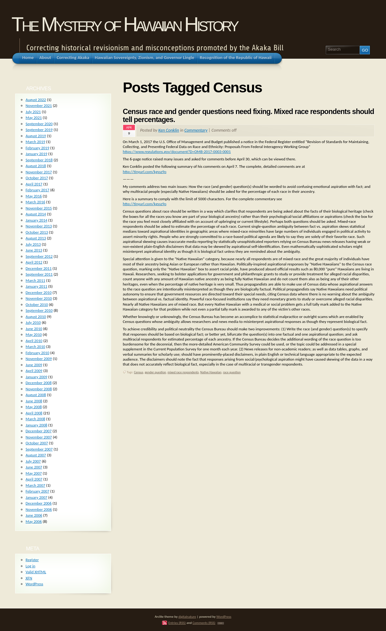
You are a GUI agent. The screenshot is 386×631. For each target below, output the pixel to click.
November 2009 (39, 358)
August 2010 (36, 316)
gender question (155, 372)
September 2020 (39, 123)
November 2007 (39, 437)
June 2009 (34, 364)
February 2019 (37, 148)
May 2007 (34, 473)
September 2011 (39, 274)
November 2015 (39, 208)
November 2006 (39, 509)
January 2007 (36, 497)
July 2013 (33, 244)
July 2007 (33, 461)
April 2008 (34, 413)
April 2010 (34, 340)
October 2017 (37, 178)
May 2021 (34, 117)
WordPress (34, 584)
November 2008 (39, 389)
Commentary (196, 130)
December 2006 (39, 503)
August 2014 (36, 214)
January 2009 (36, 377)
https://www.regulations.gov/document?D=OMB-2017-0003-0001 (177, 151)
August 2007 (36, 455)
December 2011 (39, 268)
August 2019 (36, 135)
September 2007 (39, 449)
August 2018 (36, 165)
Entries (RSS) (177, 622)
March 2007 (35, 485)
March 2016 (35, 202)
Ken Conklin (168, 130)
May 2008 (34, 406)
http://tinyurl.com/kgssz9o (144, 171)
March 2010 (35, 346)
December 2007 (39, 431)
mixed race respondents (183, 372)
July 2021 (33, 111)
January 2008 (36, 425)
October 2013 (37, 232)
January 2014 (36, 220)
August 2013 (36, 238)
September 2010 (39, 310)
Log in (30, 566)
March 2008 (35, 419)
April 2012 (34, 262)
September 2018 (39, 160)
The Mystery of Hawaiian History (124, 24)
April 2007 (34, 479)
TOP (220, 623)
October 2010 (37, 304)
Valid (36, 572)
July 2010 (33, 322)
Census (138, 372)
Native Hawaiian (210, 372)
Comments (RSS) (203, 622)
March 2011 (35, 280)
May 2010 (34, 334)
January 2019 (36, 153)
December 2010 (39, 292)
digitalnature (187, 616)
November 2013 (39, 226)
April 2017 (34, 184)
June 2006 (34, 515)
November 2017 (39, 172)
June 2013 (34, 250)
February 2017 (37, 190)
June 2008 (34, 401)
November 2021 (39, 105)
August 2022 (36, 99)
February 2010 (37, 352)
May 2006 (34, 521)
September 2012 (39, 256)
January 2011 (36, 286)
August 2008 (36, 394)
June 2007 (34, 467)
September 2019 (39, 129)
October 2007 (37, 443)
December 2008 (39, 382)
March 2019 (35, 141)
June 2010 (34, 328)
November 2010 (39, 298)
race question (232, 372)
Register (32, 559)
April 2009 (34, 370)
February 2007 (37, 491)
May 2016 (34, 196)
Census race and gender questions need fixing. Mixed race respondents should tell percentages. (248, 116)
